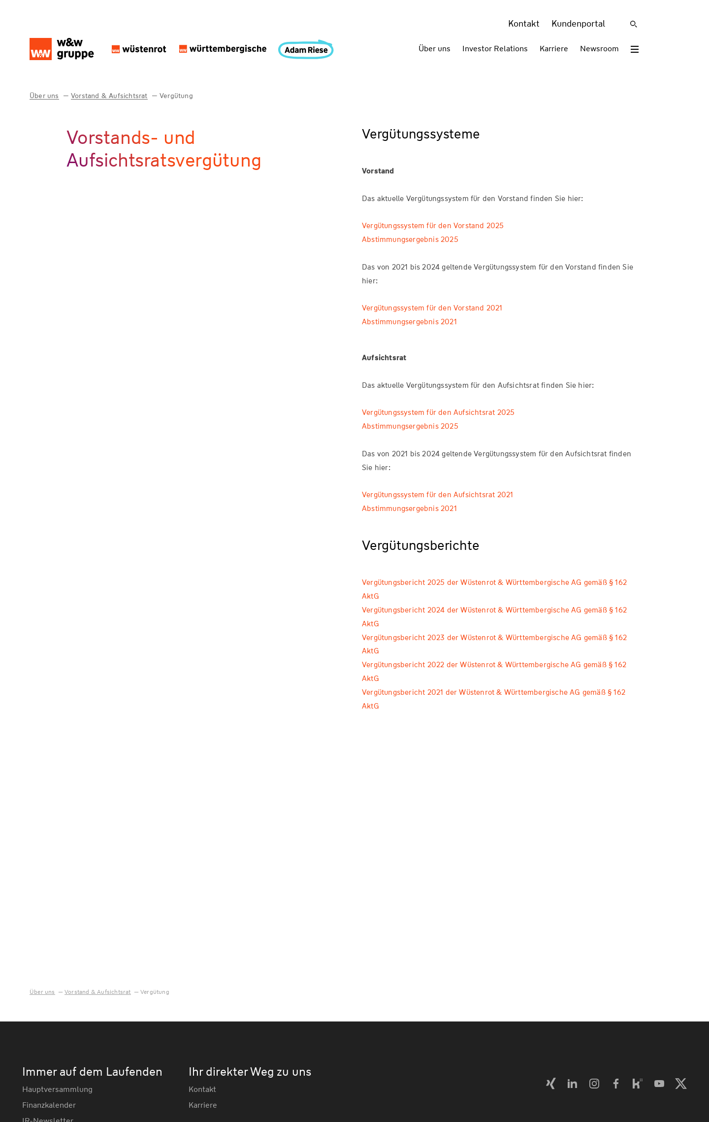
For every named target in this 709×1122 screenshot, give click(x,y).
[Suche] (634, 24)
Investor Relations (495, 48)
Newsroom (599, 48)
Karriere (554, 48)
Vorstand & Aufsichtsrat (109, 95)
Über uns (435, 48)
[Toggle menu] (635, 49)
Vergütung (176, 95)
